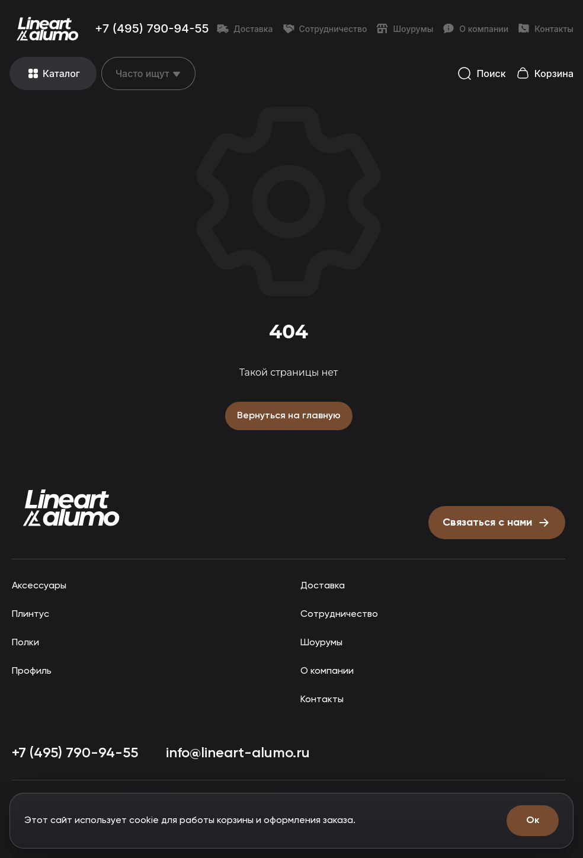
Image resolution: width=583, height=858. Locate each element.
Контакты (546, 28)
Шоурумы (404, 28)
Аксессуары (38, 585)
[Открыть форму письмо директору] (494, 521)
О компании (475, 28)
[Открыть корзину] (544, 74)
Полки (25, 641)
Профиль (32, 670)
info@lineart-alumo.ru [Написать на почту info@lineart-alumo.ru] (239, 752)
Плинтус (30, 613)
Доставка (245, 28)
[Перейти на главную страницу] (47, 28)
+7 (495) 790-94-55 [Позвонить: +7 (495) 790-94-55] (152, 28)
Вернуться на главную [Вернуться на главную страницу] (288, 415)
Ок (533, 820)
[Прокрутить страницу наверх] (71, 506)
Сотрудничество (325, 28)
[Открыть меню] (53, 73)
